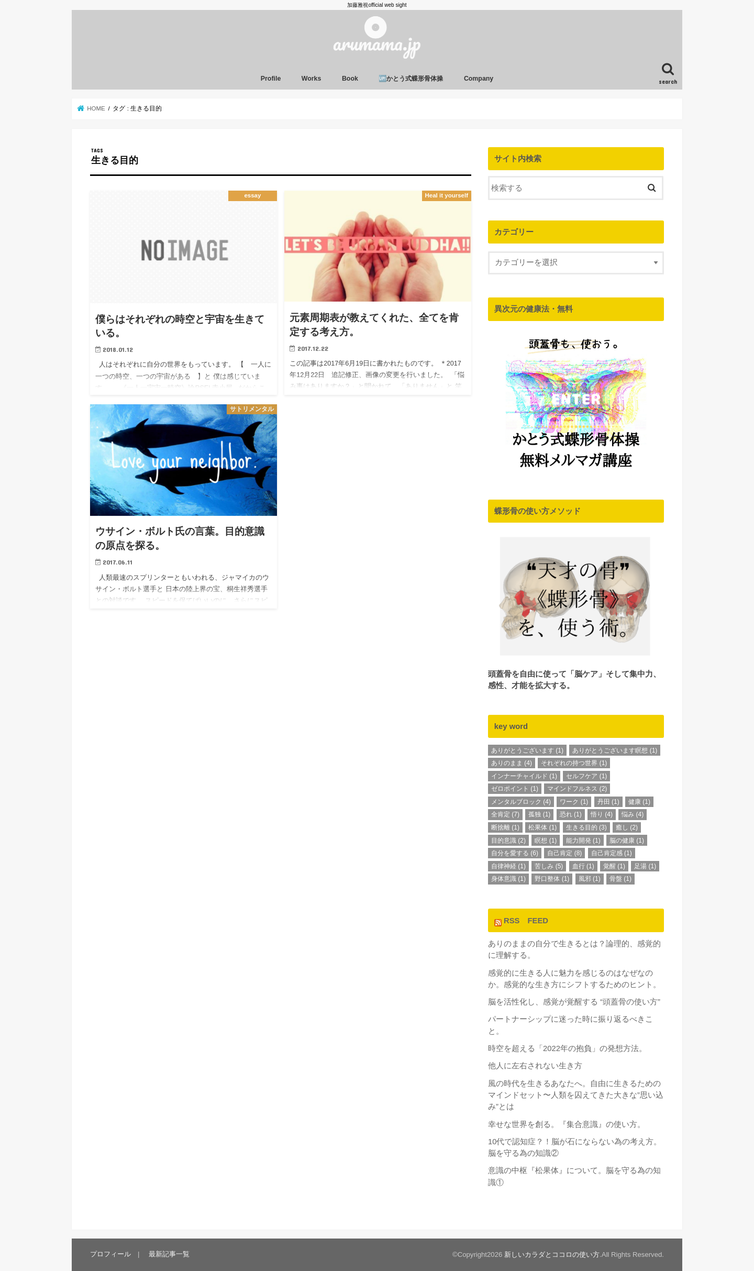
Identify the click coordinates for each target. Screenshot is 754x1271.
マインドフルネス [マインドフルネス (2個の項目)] (577, 788)
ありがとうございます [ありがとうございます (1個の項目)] (527, 750)
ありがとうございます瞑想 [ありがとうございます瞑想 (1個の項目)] (614, 750)
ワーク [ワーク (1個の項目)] (574, 801)
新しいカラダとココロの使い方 (552, 1254)
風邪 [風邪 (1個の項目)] (590, 878)
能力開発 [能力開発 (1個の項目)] (583, 840)
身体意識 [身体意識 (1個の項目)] (508, 878)
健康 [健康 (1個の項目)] (639, 801)
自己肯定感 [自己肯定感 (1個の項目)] (611, 853)
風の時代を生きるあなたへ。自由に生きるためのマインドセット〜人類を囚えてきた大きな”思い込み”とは (575, 1095)
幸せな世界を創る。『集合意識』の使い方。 (566, 1124)
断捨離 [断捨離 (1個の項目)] (505, 827)
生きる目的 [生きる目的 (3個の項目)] (586, 827)
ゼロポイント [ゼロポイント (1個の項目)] (514, 788)
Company (478, 78)
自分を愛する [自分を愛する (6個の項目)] (514, 853)
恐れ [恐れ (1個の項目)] (571, 814)
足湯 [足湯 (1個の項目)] (645, 866)
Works (311, 78)
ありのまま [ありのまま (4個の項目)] (511, 763)
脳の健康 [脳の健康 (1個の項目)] (626, 840)
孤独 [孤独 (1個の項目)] (539, 814)
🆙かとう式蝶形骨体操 (411, 78)
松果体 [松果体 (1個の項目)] (542, 827)
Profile (271, 78)
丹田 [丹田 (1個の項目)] (608, 801)
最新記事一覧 (169, 1254)
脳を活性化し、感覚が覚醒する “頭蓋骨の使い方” (574, 1002)
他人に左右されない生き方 (535, 1066)
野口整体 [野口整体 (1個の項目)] (552, 878)
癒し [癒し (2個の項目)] (627, 827)
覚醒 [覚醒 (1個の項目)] (614, 866)
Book (350, 78)
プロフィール (110, 1254)
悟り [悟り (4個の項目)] (602, 814)
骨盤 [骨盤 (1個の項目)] (620, 878)
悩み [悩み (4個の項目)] (633, 814)
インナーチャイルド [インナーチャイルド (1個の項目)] (524, 776)
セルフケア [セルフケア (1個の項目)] (586, 776)
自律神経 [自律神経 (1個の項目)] (508, 866)
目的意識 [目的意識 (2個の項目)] (508, 840)
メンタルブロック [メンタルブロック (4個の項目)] (521, 801)
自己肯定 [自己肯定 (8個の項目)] (564, 853)
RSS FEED (526, 920)
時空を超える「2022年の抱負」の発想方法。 (567, 1048)
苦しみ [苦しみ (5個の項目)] (549, 866)
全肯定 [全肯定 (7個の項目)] (505, 814)
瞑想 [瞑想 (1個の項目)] (546, 840)
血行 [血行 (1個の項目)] (583, 866)
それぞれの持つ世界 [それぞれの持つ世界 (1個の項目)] (574, 763)
